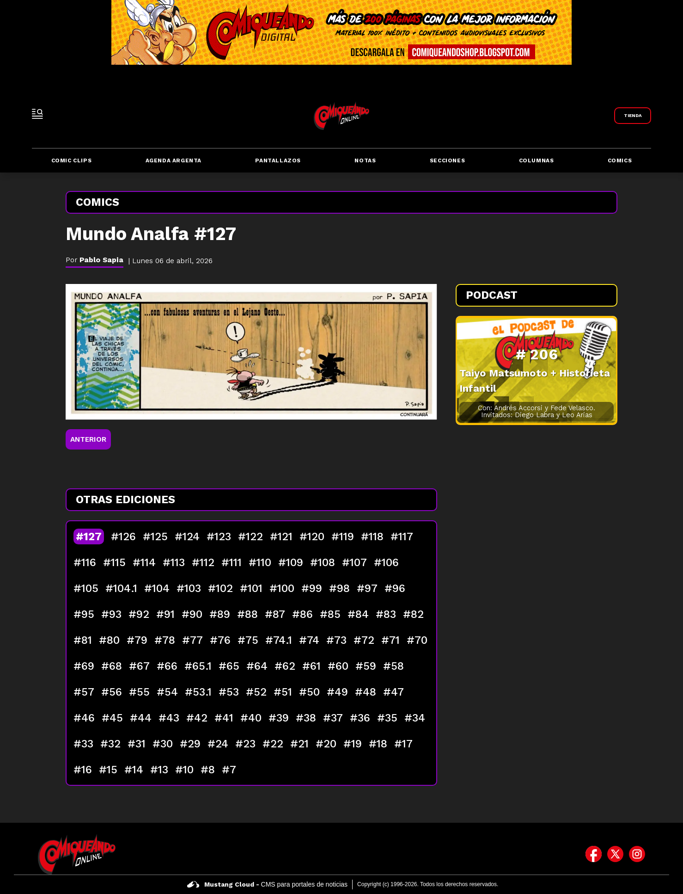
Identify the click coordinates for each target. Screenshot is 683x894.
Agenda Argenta (173, 160)
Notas (365, 160)
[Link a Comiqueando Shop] (632, 115)
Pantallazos (278, 160)
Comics (620, 160)
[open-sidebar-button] (37, 113)
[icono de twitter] (615, 854)
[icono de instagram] (637, 854)
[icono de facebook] (593, 854)
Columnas (536, 160)
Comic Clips (71, 160)
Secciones (447, 160)
